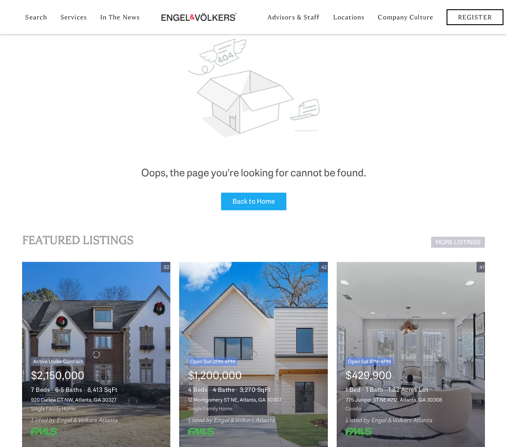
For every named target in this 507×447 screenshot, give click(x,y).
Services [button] (73, 17)
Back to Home (254, 201)
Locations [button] (349, 17)
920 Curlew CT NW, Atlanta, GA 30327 (73, 399)
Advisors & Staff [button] (293, 17)
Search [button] (36, 17)
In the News (120, 17)
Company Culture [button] (405, 17)
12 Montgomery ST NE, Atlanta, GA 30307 (235, 399)
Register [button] (475, 17)
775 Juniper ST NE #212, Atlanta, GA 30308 (394, 399)
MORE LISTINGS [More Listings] (458, 242)
